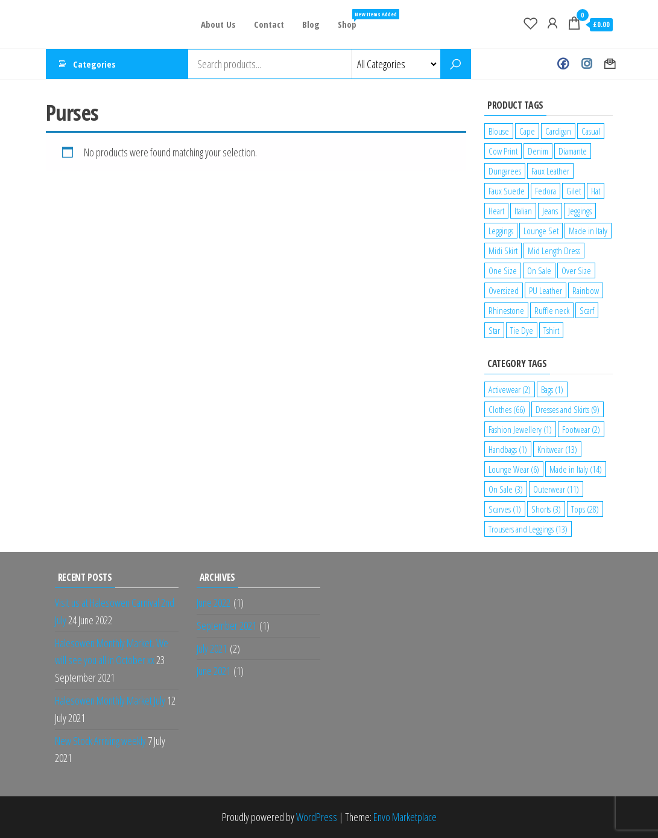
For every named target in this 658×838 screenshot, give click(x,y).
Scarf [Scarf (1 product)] (587, 310)
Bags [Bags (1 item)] (552, 389)
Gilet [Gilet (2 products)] (573, 191)
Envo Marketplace (405, 817)
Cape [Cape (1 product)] (527, 131)
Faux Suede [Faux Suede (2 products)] (507, 191)
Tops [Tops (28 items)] (585, 509)
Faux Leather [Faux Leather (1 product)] (550, 171)
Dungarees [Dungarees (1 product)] (505, 171)
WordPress (316, 817)
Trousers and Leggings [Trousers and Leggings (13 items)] (528, 529)
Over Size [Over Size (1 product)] (576, 270)
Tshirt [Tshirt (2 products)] (551, 330)
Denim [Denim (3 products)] (538, 151)
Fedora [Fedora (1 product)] (545, 191)
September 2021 (226, 625)
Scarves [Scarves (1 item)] (505, 509)
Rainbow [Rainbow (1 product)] (585, 290)
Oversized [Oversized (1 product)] (504, 290)
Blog (311, 24)
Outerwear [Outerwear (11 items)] (556, 489)
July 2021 (212, 648)
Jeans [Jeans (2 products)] (550, 211)
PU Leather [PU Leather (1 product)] (545, 290)
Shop (351, 19)
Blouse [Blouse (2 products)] (499, 131)
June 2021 (213, 671)
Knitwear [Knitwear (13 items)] (557, 449)
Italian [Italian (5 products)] (523, 211)
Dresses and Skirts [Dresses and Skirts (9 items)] (567, 409)
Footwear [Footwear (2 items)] (581, 429)
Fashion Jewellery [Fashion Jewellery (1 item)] (520, 429)
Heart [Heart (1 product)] (496, 211)
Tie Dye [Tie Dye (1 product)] (521, 330)
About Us (218, 24)
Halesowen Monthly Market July (110, 700)
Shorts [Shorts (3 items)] (546, 509)
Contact (269, 24)
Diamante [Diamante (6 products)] (572, 151)
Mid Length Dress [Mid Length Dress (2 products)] (554, 251)
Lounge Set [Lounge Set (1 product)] (541, 231)
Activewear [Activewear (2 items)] (510, 389)
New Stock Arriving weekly (100, 741)
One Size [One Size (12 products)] (503, 270)
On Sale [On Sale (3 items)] (506, 489)
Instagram (586, 64)
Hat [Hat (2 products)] (595, 191)
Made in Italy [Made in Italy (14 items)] (575, 469)
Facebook (563, 64)
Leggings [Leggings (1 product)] (501, 231)
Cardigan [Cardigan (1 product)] (558, 131)
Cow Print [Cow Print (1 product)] (503, 151)
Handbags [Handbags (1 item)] (508, 449)
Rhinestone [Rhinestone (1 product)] (506, 310)
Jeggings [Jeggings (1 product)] (580, 211)
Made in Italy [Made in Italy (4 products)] (588, 231)
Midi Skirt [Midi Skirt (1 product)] (503, 251)
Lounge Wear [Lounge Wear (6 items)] (514, 469)
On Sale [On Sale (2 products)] (539, 270)
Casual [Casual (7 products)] (590, 131)
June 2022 (213, 602)
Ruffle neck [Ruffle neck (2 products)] (551, 310)
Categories (94, 64)
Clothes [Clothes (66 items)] (507, 409)
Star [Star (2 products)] (494, 330)
